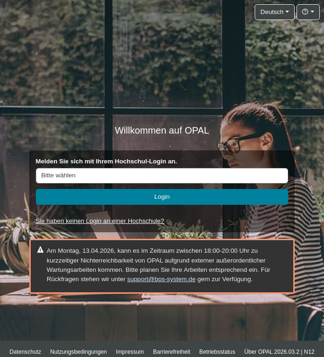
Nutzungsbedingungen (78, 352)
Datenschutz (25, 352)
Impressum (130, 352)
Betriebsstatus (217, 352)
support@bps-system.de (161, 279)
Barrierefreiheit (171, 352)
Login (161, 196)
